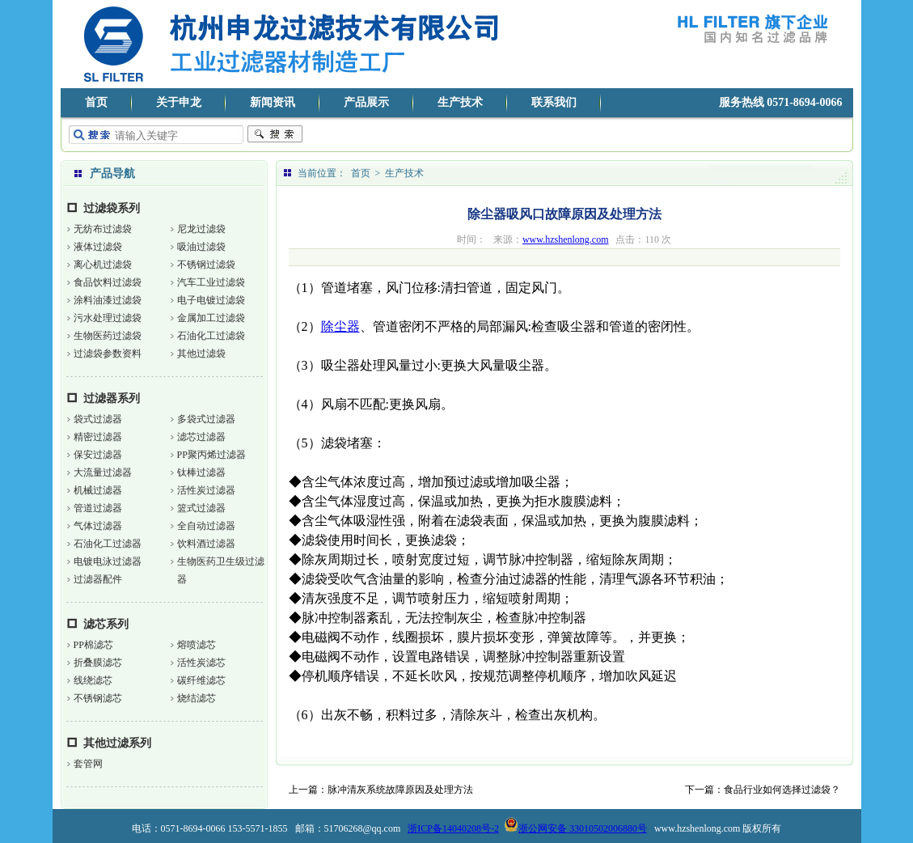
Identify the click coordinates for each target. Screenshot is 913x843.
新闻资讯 (272, 102)
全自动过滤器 (206, 526)
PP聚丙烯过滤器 (211, 454)
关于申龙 (178, 102)
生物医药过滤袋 (108, 335)
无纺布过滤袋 (103, 229)
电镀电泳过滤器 (108, 561)
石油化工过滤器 (108, 543)
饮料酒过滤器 (206, 543)
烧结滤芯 (196, 698)
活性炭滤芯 (201, 662)
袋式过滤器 (98, 419)
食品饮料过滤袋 (108, 282)
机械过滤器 (98, 490)
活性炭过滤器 (206, 490)
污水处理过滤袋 (108, 318)
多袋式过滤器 (206, 419)
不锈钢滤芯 (98, 698)
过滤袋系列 (111, 208)
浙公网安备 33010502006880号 (575, 828)
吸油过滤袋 (201, 246)
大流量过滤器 (103, 472)
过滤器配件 (98, 579)
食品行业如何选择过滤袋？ (782, 789)
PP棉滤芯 (93, 644)
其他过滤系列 (117, 743)
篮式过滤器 (201, 508)
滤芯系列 (106, 624)
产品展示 (366, 102)
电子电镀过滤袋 (211, 300)
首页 (96, 102)
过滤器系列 (111, 398)
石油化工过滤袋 (211, 335)
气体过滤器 (98, 526)
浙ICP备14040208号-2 (453, 828)
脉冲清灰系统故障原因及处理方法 (400, 789)
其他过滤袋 (201, 353)
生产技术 (460, 102)
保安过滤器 (98, 454)
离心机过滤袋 (103, 264)
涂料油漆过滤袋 (108, 300)
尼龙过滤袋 (201, 229)
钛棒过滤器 (201, 472)
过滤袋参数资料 (108, 353)
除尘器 (340, 326)
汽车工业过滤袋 (211, 282)
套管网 (88, 763)
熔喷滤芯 (196, 644)
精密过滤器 (98, 437)
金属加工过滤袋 (211, 318)
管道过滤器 (98, 508)
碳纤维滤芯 (201, 680)
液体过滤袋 (98, 246)
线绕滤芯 (93, 680)
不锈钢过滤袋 (206, 264)
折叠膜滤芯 (98, 662)
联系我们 (554, 102)
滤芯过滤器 (201, 437)
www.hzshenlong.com (565, 239)
